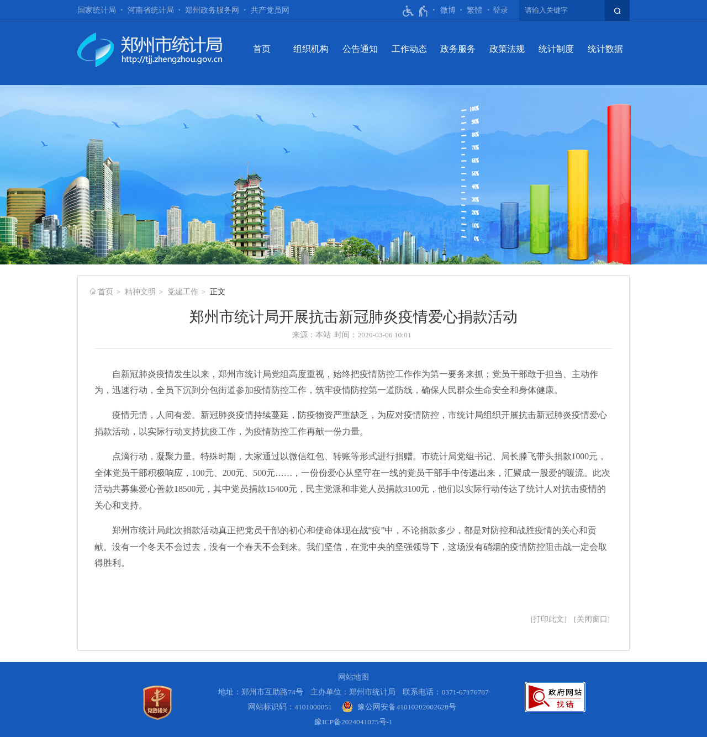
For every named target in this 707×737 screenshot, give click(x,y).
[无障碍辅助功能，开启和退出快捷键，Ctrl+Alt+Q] (416, 11)
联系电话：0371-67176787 (446, 692)
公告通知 (360, 49)
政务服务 (458, 49)
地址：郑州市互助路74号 (260, 692)
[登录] (500, 10)
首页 (262, 49)
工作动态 (409, 49)
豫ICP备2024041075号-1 (353, 722)
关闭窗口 (592, 619)
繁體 (474, 10)
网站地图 (353, 677)
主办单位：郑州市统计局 (352, 692)
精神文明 (140, 292)
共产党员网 (270, 10)
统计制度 (556, 49)
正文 (217, 292)
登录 (500, 10)
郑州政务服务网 (212, 10)
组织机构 (311, 49)
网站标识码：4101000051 (290, 707)
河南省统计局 (151, 10)
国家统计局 (96, 10)
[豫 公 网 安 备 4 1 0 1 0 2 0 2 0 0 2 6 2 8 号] (399, 706)
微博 (448, 10)
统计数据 (605, 49)
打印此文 (548, 619)
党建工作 (182, 292)
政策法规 (507, 49)
